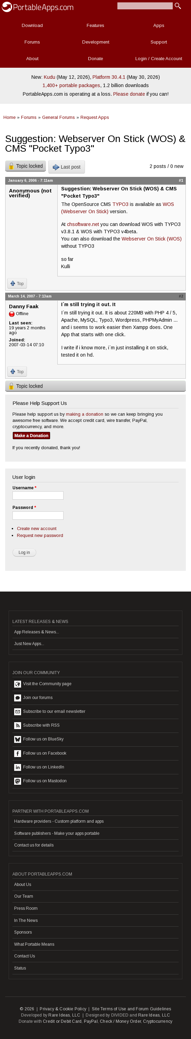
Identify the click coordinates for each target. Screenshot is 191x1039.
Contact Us (24, 956)
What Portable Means (34, 944)
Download (32, 25)
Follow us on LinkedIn (39, 767)
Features (95, 25)
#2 (181, 296)
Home (9, 117)
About (32, 58)
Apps (158, 25)
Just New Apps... (29, 643)
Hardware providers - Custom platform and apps (59, 821)
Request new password (40, 535)
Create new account (36, 528)
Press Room (26, 908)
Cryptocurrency (157, 1021)
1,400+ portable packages (71, 85)
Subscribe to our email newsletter (49, 711)
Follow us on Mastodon (40, 781)
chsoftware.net (83, 224)
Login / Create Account (158, 58)
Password (24, 507)
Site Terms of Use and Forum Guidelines (131, 1009)
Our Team (23, 896)
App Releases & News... (36, 632)
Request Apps (94, 117)
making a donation (84, 414)
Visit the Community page (42, 684)
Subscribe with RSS (37, 725)
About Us (22, 884)
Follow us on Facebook (40, 753)
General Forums (58, 117)
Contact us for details (34, 845)
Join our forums (33, 698)
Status (20, 968)
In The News (26, 920)
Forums (32, 42)
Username (24, 487)
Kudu (49, 77)
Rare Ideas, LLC (64, 1015)
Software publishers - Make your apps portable (56, 833)
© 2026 (27, 1009)
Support (159, 42)
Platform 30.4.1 (109, 77)
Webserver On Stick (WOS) (152, 239)
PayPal (91, 1021)
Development (95, 42)
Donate (95, 58)
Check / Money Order (120, 1021)
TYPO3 (120, 204)
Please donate (129, 94)
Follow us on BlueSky (39, 739)
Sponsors (23, 932)
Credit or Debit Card (62, 1021)
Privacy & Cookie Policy (63, 1009)
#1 (181, 180)
